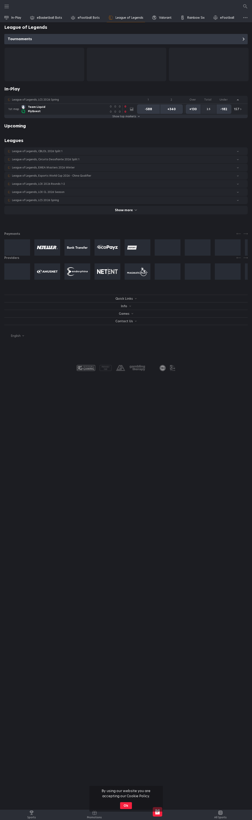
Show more (126, 210)
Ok (126, 805)
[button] (126, 100)
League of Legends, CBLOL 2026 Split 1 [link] (37, 151)
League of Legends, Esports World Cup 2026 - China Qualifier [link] (51, 175)
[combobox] (14, 336)
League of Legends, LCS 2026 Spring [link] (35, 99)
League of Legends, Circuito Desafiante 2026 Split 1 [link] (45, 159)
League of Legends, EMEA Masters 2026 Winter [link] (43, 167)
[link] (12, 17)
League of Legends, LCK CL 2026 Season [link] (38, 192)
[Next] (245, 234)
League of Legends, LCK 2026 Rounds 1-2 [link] (38, 184)
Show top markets (125, 116)
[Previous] (239, 234)
